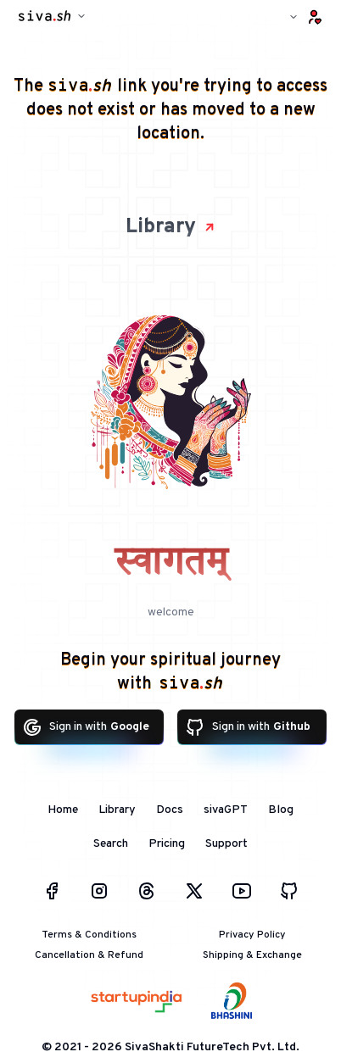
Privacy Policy (252, 935)
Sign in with (85, 727)
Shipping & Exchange (252, 955)
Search (110, 844)
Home (63, 810)
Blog (280, 810)
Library (171, 227)
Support (226, 844)
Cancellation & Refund (89, 955)
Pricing (166, 844)
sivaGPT (226, 810)
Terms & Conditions (89, 935)
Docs (169, 810)
